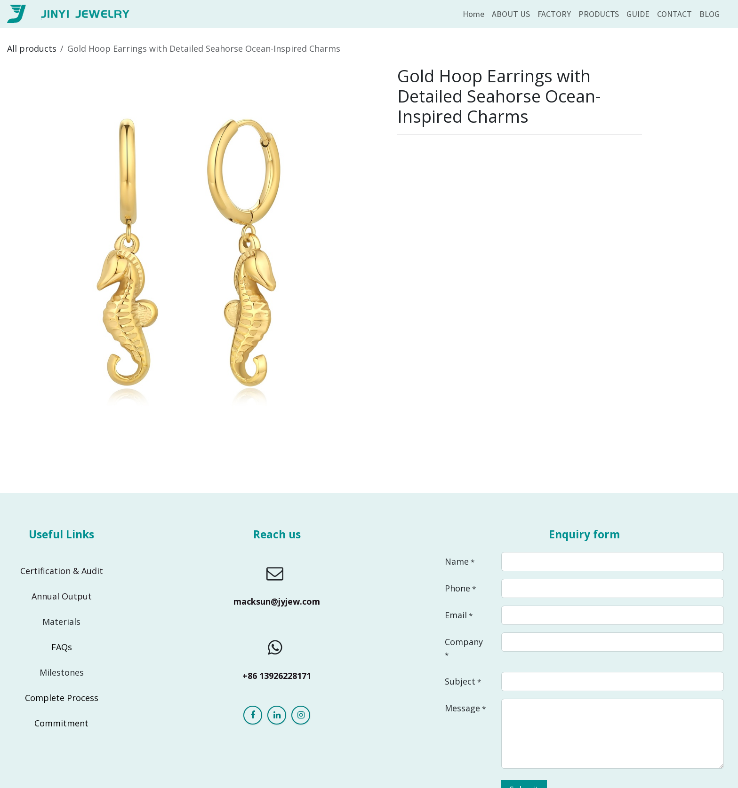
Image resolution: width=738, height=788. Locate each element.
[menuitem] (473, 14)
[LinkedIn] (276, 715)
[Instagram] (300, 715)
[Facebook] (252, 715)
